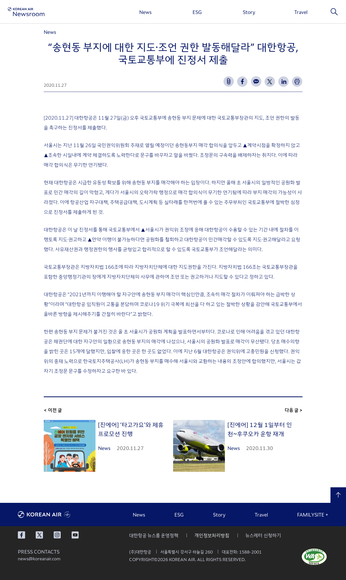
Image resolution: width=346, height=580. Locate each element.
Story (249, 12)
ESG (197, 12)
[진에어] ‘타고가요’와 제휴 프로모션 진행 (131, 429)
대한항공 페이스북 (21, 535)
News (145, 12)
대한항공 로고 (56, 514)
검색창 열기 (334, 11)
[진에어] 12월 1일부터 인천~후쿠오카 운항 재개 (259, 429)
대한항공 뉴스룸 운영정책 (153, 535)
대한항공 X (39, 535)
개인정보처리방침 (211, 535)
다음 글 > (294, 410)
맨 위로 (338, 495)
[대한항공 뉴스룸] (26, 11)
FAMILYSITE (312, 514)
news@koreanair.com (39, 558)
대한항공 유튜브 (75, 535)
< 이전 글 (53, 410)
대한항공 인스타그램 (57, 535)
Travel (300, 12)
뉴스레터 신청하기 (263, 535)
